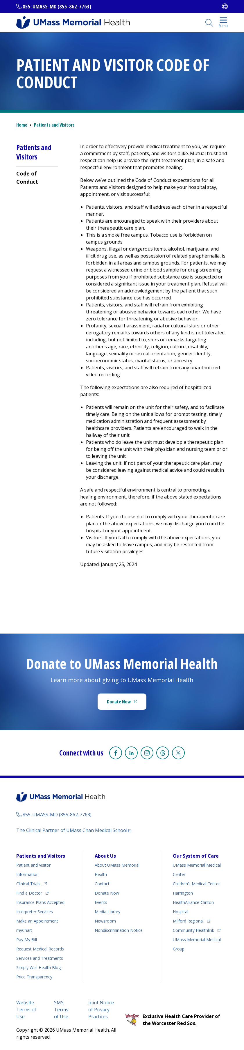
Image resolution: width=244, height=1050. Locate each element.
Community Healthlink (193, 930)
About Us (105, 856)
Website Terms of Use (26, 1009)
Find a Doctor (29, 893)
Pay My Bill (26, 939)
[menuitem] (37, 177)
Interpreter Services (34, 911)
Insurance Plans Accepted (40, 902)
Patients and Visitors (54, 125)
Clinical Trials (28, 883)
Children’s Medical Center (196, 883)
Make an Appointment (37, 921)
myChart (24, 930)
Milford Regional (188, 921)
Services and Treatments (39, 958)
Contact (102, 883)
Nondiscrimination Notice (119, 930)
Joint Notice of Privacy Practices (101, 1009)
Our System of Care (196, 856)
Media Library (107, 911)
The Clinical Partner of (71, 830)
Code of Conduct (27, 177)
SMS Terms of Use (61, 1009)
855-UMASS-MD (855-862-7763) (57, 6)
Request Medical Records (40, 949)
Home (21, 125)
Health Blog (38, 967)
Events (101, 902)
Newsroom (105, 921)
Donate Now (119, 701)
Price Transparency (34, 977)
